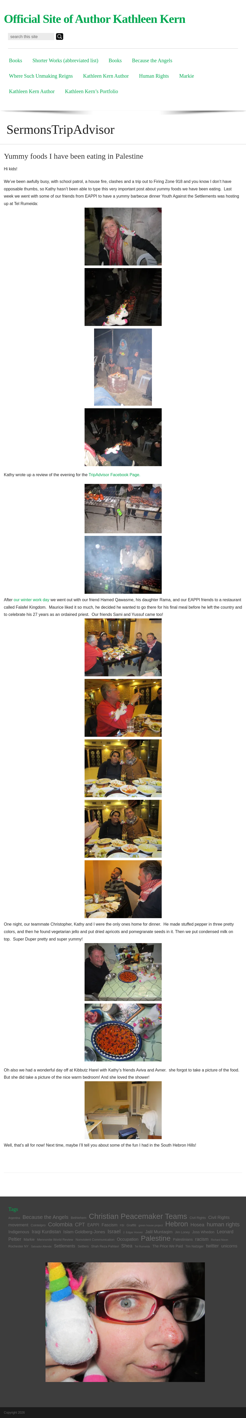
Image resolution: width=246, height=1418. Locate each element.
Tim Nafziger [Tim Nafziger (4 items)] (194, 1246)
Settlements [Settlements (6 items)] (64, 1246)
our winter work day (31, 600)
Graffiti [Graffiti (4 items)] (131, 1225)
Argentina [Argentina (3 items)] (14, 1217)
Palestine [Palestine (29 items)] (156, 1238)
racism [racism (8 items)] (201, 1239)
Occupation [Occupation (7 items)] (127, 1239)
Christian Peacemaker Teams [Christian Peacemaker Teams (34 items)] (138, 1216)
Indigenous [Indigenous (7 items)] (18, 1231)
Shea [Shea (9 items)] (126, 1245)
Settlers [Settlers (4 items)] (83, 1246)
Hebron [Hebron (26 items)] (176, 1224)
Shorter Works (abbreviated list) (65, 60)
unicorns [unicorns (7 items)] (229, 1246)
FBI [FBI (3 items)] (122, 1225)
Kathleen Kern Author (106, 76)
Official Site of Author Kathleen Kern (94, 18)
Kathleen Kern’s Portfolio (91, 91)
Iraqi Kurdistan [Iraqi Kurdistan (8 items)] (46, 1231)
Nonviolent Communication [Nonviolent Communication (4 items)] (95, 1240)
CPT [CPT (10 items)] (80, 1224)
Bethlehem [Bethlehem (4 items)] (78, 1218)
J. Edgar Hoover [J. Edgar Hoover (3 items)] (133, 1232)
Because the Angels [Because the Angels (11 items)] (45, 1217)
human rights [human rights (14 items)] (223, 1224)
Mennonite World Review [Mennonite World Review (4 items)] (55, 1240)
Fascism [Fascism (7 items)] (109, 1224)
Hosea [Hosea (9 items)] (197, 1224)
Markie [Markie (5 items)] (29, 1239)
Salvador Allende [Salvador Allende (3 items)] (41, 1246)
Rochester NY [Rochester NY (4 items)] (18, 1246)
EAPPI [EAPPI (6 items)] (93, 1225)
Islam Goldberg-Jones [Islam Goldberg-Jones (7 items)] (84, 1231)
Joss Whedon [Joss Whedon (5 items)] (203, 1232)
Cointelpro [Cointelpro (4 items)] (38, 1225)
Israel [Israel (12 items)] (114, 1231)
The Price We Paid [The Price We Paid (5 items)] (167, 1246)
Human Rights (154, 76)
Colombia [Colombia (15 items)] (60, 1224)
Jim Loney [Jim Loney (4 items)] (182, 1232)
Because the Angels (152, 60)
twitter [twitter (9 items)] (212, 1245)
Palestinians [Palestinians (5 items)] (183, 1239)
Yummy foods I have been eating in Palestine (73, 156)
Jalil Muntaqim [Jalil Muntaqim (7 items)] (158, 1231)
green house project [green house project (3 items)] (151, 1225)
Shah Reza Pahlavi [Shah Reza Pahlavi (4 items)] (105, 1246)
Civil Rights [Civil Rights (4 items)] (197, 1218)
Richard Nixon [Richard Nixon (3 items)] (219, 1239)
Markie (186, 76)
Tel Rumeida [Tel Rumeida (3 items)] (142, 1246)
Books (15, 60)
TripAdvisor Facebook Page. (114, 475)
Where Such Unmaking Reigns (41, 76)
